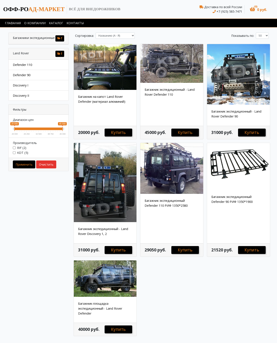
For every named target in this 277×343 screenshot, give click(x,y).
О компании (35, 23)
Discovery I (20, 85)
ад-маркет (34, 9)
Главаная (13, 23)
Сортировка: (84, 36)
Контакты (75, 23)
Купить (118, 132)
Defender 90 (21, 75)
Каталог (56, 23)
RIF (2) (21, 148)
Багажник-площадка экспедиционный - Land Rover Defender (100, 308)
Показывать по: (242, 36)
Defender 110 (22, 65)
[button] (258, 9)
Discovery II (21, 96)
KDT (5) (22, 153)
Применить (24, 164)
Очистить (46, 164)
